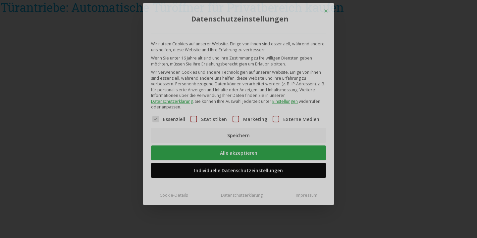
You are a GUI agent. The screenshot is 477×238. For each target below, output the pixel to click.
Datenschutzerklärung (172, 99)
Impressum (306, 193)
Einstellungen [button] (285, 99)
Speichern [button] (238, 134)
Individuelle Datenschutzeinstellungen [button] (238, 169)
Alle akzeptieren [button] (238, 151)
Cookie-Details (174, 193)
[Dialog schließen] (326, 9)
